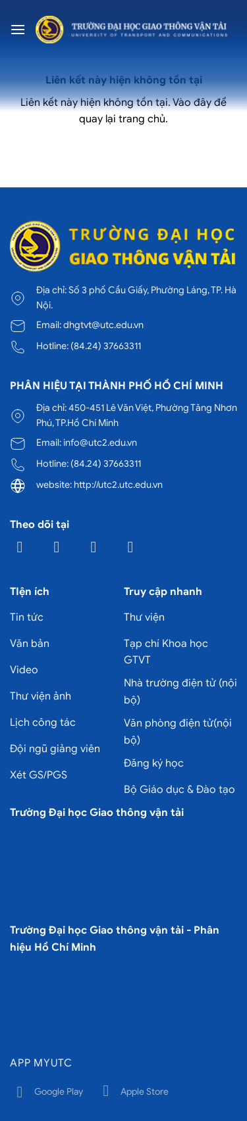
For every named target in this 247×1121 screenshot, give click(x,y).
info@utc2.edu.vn (100, 442)
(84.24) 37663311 (105, 346)
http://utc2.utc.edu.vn (118, 484)
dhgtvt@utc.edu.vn (103, 325)
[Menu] (18, 29)
